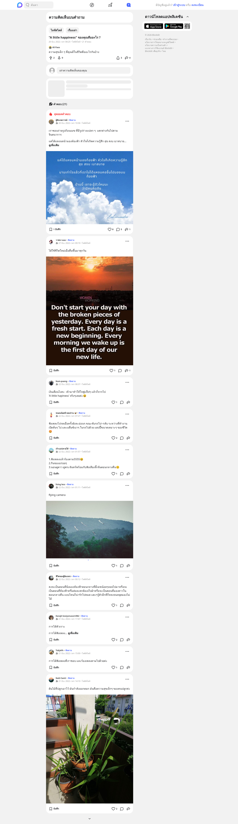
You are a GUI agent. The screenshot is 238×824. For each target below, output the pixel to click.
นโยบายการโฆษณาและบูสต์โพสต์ (159, 42)
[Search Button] (27, 4)
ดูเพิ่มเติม (54, 145)
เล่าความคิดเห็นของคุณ (73, 70)
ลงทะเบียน (197, 5)
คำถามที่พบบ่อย (170, 39)
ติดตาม (72, 120)
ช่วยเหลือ (157, 39)
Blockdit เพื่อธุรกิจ (152, 51)
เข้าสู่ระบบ (179, 5)
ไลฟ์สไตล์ (56, 30)
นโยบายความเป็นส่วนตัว (155, 45)
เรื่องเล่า (72, 30)
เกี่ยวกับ (148, 39)
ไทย (164, 51)
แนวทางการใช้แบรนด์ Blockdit (158, 48)
